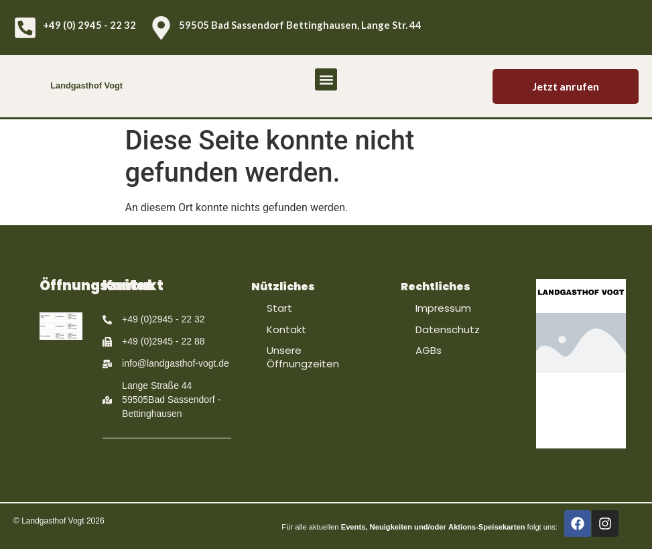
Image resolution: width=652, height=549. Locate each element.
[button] (326, 79)
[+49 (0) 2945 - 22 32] (25, 28)
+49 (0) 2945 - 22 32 (89, 25)
